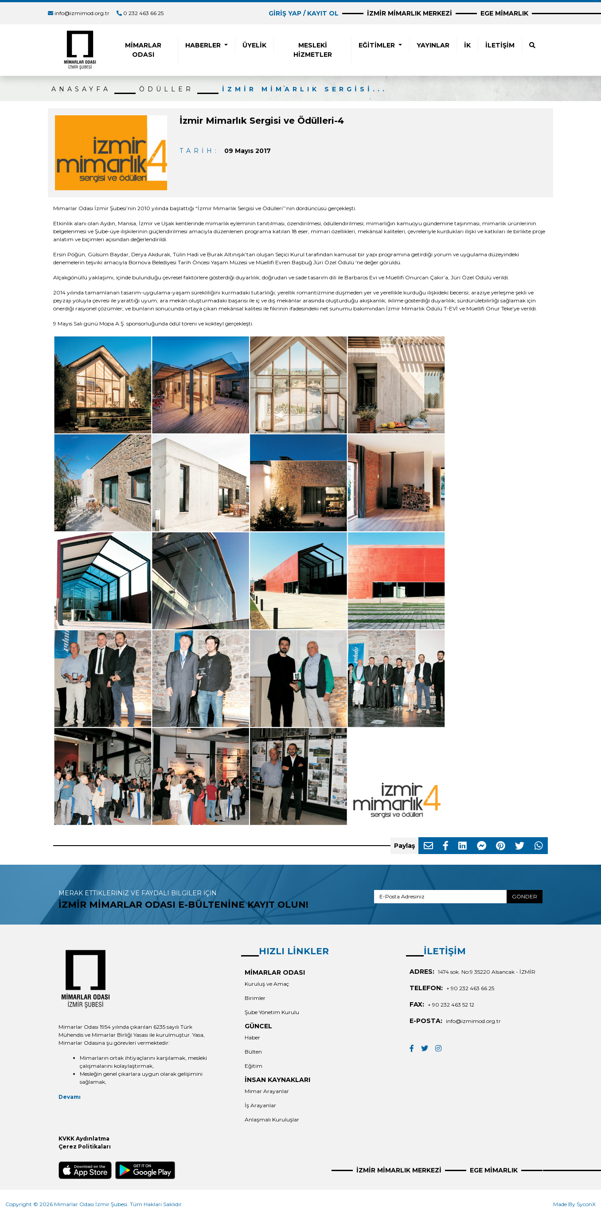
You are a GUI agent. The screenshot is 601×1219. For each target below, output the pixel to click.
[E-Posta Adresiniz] (440, 896)
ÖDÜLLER (166, 89)
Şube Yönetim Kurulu (272, 1012)
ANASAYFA (81, 89)
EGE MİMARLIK (504, 13)
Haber (252, 1037)
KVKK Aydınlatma (84, 1138)
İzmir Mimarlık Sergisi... (304, 89)
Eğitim (253, 1065)
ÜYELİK (254, 45)
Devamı (70, 1097)
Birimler (255, 998)
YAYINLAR (433, 45)
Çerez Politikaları (85, 1146)
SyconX (586, 1204)
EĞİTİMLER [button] (378, 45)
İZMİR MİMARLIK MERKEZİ (409, 13)
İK (467, 45)
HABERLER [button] (203, 45)
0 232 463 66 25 (143, 13)
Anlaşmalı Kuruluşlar (272, 1119)
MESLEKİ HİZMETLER (312, 50)
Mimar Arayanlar (267, 1091)
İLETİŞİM (500, 45)
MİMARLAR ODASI (143, 50)
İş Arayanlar (260, 1105)
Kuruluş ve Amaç (267, 983)
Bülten (253, 1051)
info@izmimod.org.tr (82, 13)
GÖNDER (524, 896)
